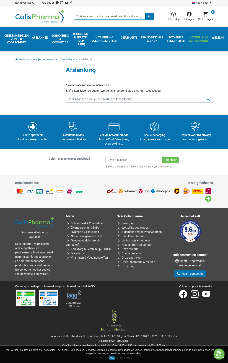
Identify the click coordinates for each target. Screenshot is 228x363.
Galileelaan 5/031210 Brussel (74, 304)
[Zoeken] (114, 16)
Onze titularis (127, 249)
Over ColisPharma (130, 236)
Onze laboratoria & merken (136, 262)
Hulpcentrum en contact (134, 244)
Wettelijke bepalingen (133, 227)
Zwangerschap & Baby (82, 227)
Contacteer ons (129, 253)
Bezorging (125, 223)
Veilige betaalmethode (133, 240)
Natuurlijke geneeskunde (84, 236)
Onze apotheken (129, 257)
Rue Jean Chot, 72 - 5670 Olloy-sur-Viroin (111, 336)
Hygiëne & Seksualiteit (82, 232)
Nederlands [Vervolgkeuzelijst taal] (200, 2)
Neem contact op (24, 2)
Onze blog (125, 266)
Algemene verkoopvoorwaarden (139, 232)
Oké (112, 358)
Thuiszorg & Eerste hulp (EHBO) (88, 249)
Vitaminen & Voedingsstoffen (87, 257)
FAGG (91, 286)
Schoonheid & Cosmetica (84, 223)
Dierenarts (75, 253)
